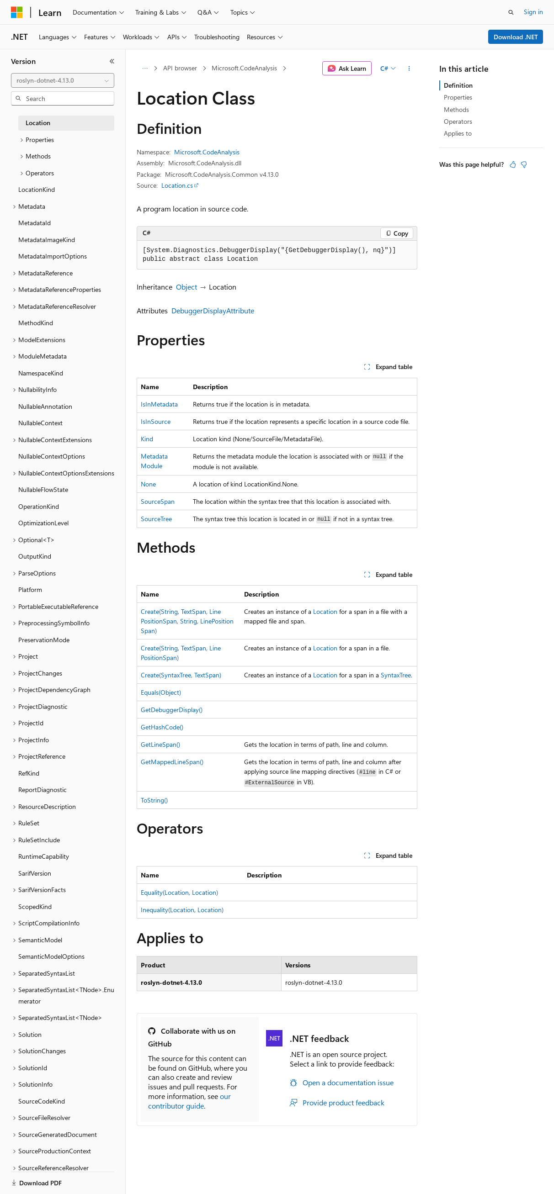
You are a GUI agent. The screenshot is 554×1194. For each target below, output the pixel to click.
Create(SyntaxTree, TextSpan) (181, 675)
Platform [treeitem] (30, 589)
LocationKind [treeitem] (36, 189)
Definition (458, 85)
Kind (147, 438)
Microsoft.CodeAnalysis (244, 67)
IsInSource (155, 421)
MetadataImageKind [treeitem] (46, 239)
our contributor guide (189, 1100)
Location (325, 611)
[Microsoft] (17, 12)
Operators (458, 121)
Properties (458, 97)
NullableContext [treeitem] (40, 422)
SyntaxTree (396, 675)
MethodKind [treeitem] (35, 322)
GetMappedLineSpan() (172, 761)
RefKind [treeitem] (28, 773)
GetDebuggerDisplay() (171, 709)
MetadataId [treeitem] (34, 222)
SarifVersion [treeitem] (34, 873)
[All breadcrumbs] (145, 68)
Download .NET (516, 36)
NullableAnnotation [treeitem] (45, 406)
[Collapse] (112, 61)
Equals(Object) (161, 692)
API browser (180, 67)
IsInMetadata (159, 404)
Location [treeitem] (38, 122)
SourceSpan (158, 501)
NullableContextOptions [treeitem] (51, 456)
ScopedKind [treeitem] (35, 906)
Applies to (458, 133)
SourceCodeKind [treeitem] (41, 1101)
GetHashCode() (162, 727)
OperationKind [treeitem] (38, 506)
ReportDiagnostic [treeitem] (42, 789)
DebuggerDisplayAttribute (212, 310)
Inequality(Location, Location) (182, 909)
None (148, 484)
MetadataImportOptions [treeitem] (52, 256)
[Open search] (511, 12)
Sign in (533, 11)
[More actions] (409, 68)
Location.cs (177, 185)
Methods (456, 109)
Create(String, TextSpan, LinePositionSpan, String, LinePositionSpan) (187, 621)
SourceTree (156, 518)
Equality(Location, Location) (179, 892)
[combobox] (62, 80)
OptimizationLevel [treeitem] (43, 522)
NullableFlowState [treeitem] (43, 489)
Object (186, 286)
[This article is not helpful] (523, 164)
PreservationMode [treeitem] (43, 639)
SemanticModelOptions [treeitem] (51, 956)
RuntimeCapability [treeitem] (43, 856)
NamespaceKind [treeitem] (40, 373)
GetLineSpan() (160, 744)
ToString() (154, 800)
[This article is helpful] (512, 164)
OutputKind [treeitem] (34, 556)
